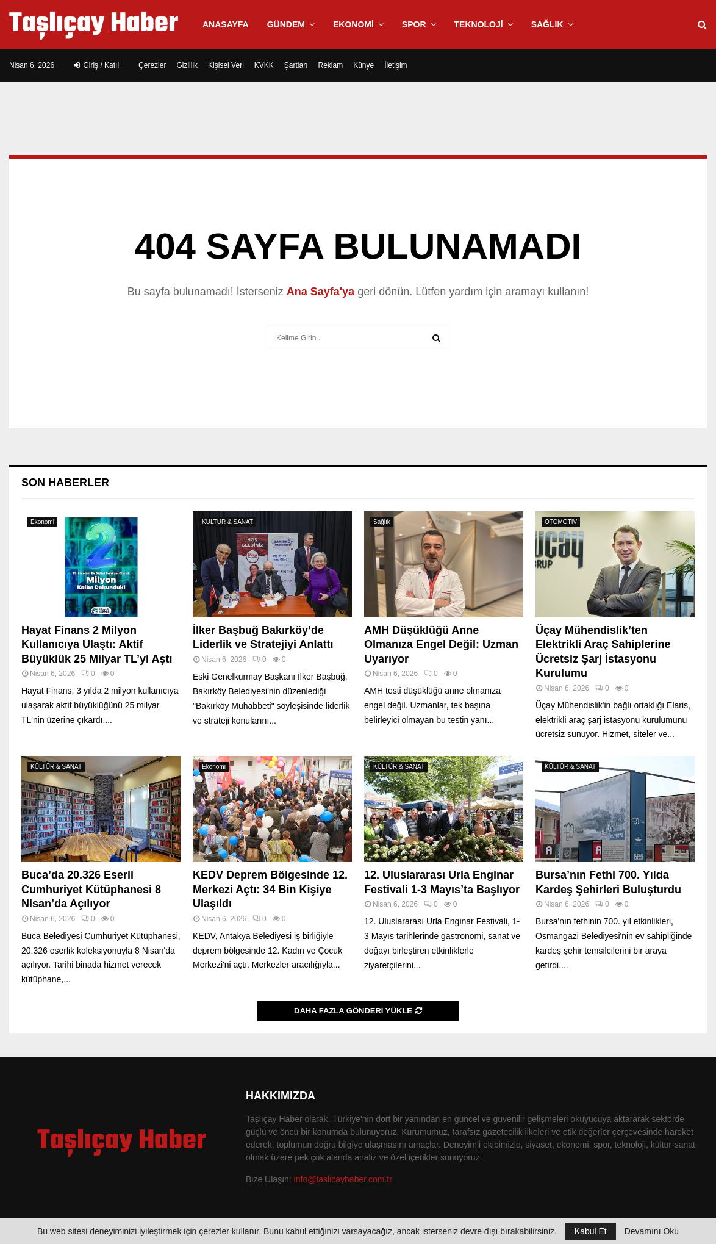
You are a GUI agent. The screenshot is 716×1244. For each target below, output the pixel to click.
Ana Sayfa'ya (320, 292)
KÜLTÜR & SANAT (227, 522)
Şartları (296, 65)
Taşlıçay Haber (93, 24)
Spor (414, 24)
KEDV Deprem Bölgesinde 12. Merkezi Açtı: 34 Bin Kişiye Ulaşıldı (270, 889)
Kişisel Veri (226, 65)
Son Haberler (65, 482)
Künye (363, 65)
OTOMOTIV (561, 522)
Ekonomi (353, 24)
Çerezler (152, 65)
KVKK (264, 65)
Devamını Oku (652, 1231)
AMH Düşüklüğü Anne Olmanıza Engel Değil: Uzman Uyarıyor (441, 644)
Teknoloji (478, 24)
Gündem (286, 24)
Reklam (330, 65)
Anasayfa (225, 24)
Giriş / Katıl (96, 65)
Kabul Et (591, 1231)
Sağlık (547, 24)
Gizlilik (187, 65)
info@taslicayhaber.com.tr (343, 1179)
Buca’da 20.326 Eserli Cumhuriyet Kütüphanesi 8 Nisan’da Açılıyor (91, 889)
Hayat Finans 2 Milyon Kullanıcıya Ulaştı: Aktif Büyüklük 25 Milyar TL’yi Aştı (96, 644)
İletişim (395, 65)
